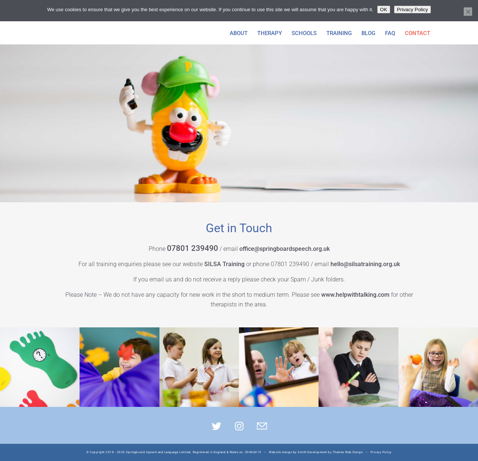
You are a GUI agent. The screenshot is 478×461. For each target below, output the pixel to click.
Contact (417, 34)
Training (339, 34)
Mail (262, 426)
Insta (239, 426)
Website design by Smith (288, 452)
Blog (368, 34)
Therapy (269, 34)
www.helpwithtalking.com (355, 294)
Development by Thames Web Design (335, 452)
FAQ (390, 34)
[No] (467, 11)
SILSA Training (224, 264)
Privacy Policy (381, 452)
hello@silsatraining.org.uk (365, 264)
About (239, 34)
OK (383, 9)
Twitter (216, 426)
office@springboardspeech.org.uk (284, 248)
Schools (304, 34)
